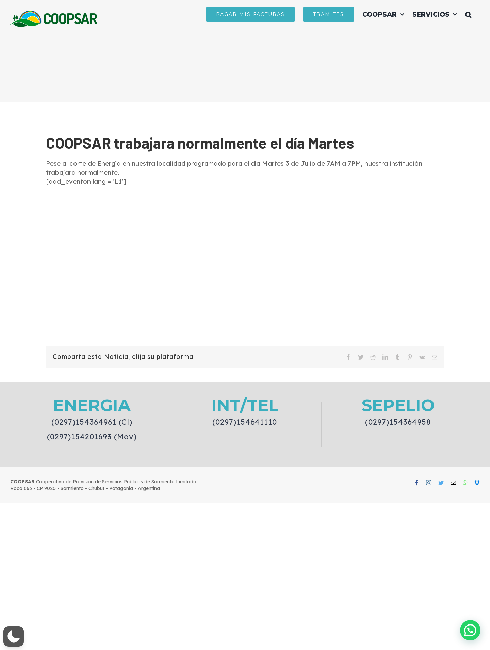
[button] (468, 14)
